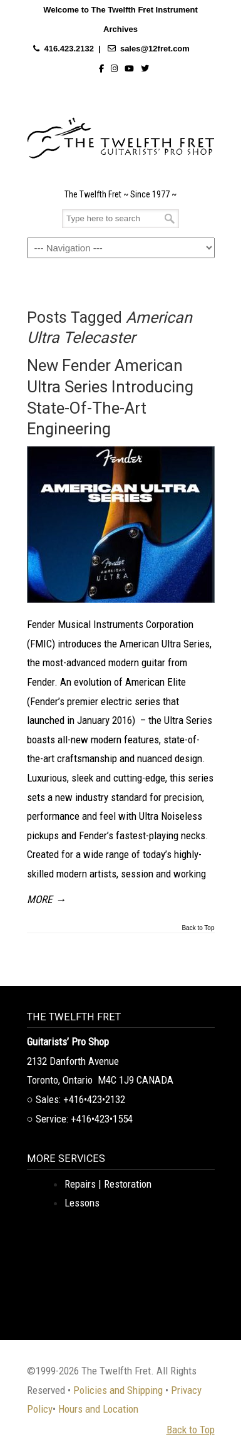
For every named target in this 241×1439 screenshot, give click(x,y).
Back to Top (198, 928)
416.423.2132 (69, 48)
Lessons (82, 1202)
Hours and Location (98, 1409)
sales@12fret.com (155, 48)
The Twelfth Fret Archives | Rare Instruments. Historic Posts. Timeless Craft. (121, 135)
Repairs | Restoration (107, 1184)
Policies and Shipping (118, 1390)
